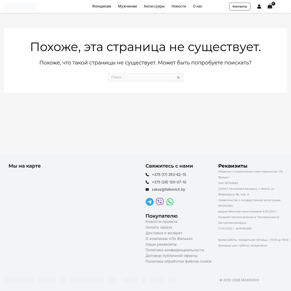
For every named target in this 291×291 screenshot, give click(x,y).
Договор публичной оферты (172, 255)
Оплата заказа (159, 227)
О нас (197, 6)
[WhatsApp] (170, 202)
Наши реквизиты (161, 244)
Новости (179, 6)
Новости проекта (161, 221)
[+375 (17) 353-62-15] (167, 174)
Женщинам (101, 6)
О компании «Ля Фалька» (169, 238)
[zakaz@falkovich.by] (167, 189)
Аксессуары (154, 6)
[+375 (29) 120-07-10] (167, 181)
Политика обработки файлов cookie (179, 261)
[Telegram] (150, 202)
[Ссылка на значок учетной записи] (259, 6)
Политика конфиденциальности (175, 250)
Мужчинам (127, 6)
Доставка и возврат (164, 233)
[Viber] (160, 202)
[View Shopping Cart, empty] (269, 6)
